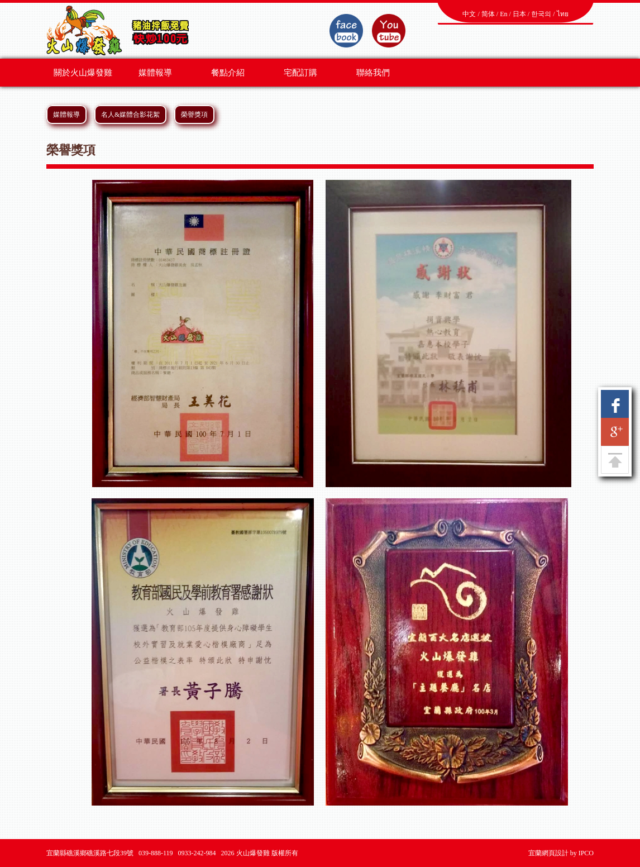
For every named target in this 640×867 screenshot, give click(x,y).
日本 (519, 14)
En (503, 14)
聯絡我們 (373, 72)
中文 (469, 14)
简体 (488, 14)
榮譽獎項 (194, 114)
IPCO (586, 853)
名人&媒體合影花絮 (130, 114)
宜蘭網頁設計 (548, 853)
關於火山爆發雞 (83, 72)
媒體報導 (155, 72)
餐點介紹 (228, 72)
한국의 (541, 14)
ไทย (563, 14)
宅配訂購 (300, 72)
